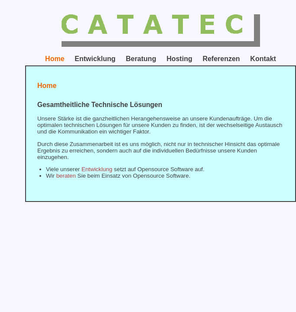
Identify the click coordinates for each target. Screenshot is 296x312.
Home (54, 58)
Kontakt (263, 58)
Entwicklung (95, 58)
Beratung (141, 58)
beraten (66, 175)
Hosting (179, 58)
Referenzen (221, 58)
